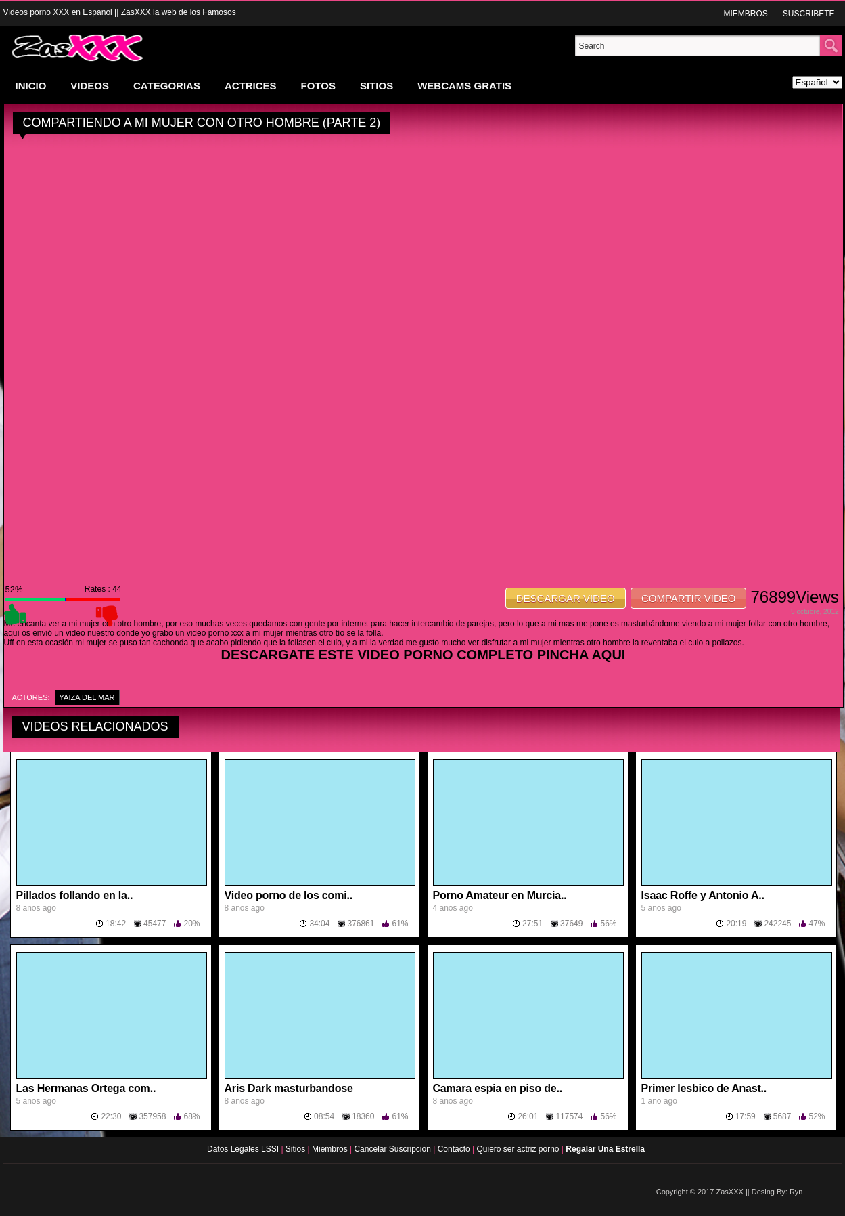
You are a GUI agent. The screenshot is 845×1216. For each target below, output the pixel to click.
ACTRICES (251, 85)
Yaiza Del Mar (87, 697)
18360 (363, 1116)
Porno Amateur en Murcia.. (500, 895)
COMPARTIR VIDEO (688, 598)
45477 (154, 923)
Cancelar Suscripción (393, 1149)
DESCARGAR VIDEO (565, 598)
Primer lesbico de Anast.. (704, 1088)
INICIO (31, 85)
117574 (569, 1116)
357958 (152, 1116)
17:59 (745, 1116)
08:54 (324, 1116)
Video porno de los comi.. (288, 895)
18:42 (116, 923)
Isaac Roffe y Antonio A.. (702, 895)
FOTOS (318, 85)
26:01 (528, 1116)
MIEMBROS (745, 13)
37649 (571, 923)
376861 (360, 923)
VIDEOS (89, 85)
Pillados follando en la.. (74, 895)
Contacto (455, 1149)
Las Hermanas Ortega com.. (86, 1088)
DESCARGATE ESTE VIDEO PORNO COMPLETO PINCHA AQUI (423, 654)
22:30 (111, 1116)
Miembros (331, 1149)
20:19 (736, 923)
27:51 (532, 923)
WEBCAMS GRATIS (464, 85)
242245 (777, 923)
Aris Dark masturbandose (289, 1088)
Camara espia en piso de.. (498, 1088)
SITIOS (376, 85)
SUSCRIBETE (809, 13)
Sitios (297, 1149)
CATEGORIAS (166, 85)
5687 (782, 1116)
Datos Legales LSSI (240, 1149)
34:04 (319, 923)
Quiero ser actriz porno (518, 1149)
